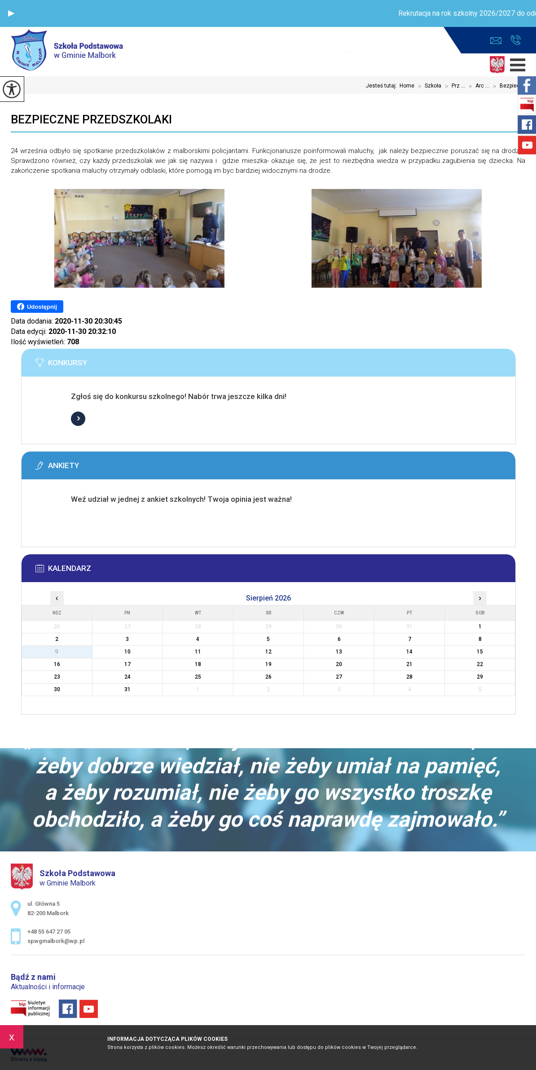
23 (57, 677)
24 (127, 677)
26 (268, 677)
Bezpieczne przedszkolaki (91, 119)
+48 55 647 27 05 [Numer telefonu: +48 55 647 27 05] (48, 931)
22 (480, 664)
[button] (11, 13)
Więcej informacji (78, 419)
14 (409, 652)
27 (339, 677)
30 (57, 689)
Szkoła (427, 86)
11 (198, 652)
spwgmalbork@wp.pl (495, 40)
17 (127, 664)
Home (407, 85)
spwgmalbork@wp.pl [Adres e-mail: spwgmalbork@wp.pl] (55, 941)
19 (268, 664)
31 (127, 689)
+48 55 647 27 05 (515, 40)
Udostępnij (37, 306)
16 (57, 664)
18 (198, 664)
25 (198, 677)
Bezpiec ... (507, 86)
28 (409, 677)
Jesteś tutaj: (383, 85)
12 (268, 652)
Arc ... (477, 86)
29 (480, 677)
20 (339, 664)
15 (480, 652)
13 (339, 652)
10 (127, 652)
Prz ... (453, 86)
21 (409, 664)
